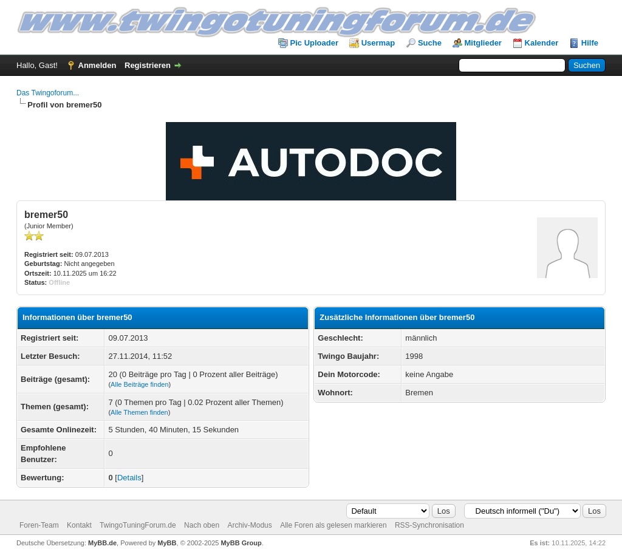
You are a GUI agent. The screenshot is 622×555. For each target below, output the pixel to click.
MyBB (166, 542)
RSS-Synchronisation (429, 525)
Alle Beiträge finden (139, 384)
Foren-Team (39, 525)
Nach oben (201, 525)
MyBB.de (102, 542)
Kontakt (79, 525)
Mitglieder (483, 42)
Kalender (542, 42)
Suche (430, 42)
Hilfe (589, 42)
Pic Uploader (314, 42)
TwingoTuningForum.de (138, 525)
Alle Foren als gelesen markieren (333, 525)
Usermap (378, 42)
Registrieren (148, 65)
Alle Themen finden (139, 412)
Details (129, 477)
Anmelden (97, 65)
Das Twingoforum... (47, 93)
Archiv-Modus (249, 525)
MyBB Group (240, 542)
